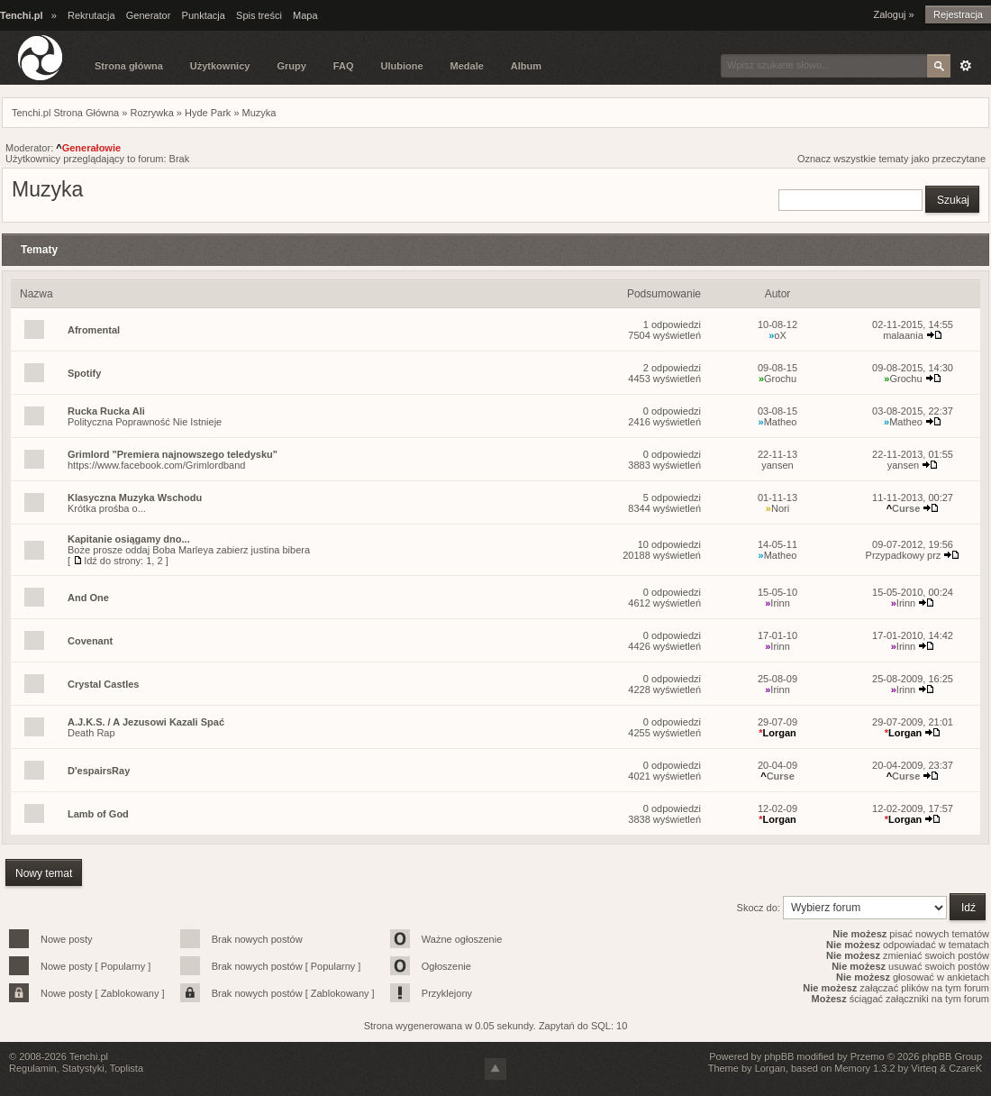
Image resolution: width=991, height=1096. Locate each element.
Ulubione (401, 65)
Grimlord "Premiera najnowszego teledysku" (172, 454)
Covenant (90, 640)
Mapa (305, 15)
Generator (148, 15)
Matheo (778, 421)
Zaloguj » (893, 14)
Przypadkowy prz (903, 555)
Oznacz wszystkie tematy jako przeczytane (891, 158)
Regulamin (33, 1068)
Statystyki (83, 1068)
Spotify (84, 373)
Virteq (924, 1068)
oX (777, 335)
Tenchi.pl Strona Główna (65, 112)
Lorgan (777, 732)
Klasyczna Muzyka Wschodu (135, 497)
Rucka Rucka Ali (106, 411)
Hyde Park (208, 112)
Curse (903, 508)
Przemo (867, 1056)
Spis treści (259, 15)
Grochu (777, 378)
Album (526, 65)
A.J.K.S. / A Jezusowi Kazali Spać (146, 722)
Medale (467, 65)
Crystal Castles (104, 684)
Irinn (777, 603)
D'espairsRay (99, 770)
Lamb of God (98, 813)
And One (88, 597)
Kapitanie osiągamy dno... (129, 539)
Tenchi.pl (88, 1056)
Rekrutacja (91, 15)
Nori (777, 508)
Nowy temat (43, 873)
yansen (777, 465)
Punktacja (203, 15)
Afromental (94, 329)
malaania (903, 335)
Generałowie (88, 147)
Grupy (291, 65)
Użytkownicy (220, 65)
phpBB (779, 1056)
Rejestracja (958, 14)
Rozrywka (151, 112)
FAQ (343, 65)
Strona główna (129, 65)
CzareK (965, 1068)
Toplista (126, 1068)
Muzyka (259, 112)
